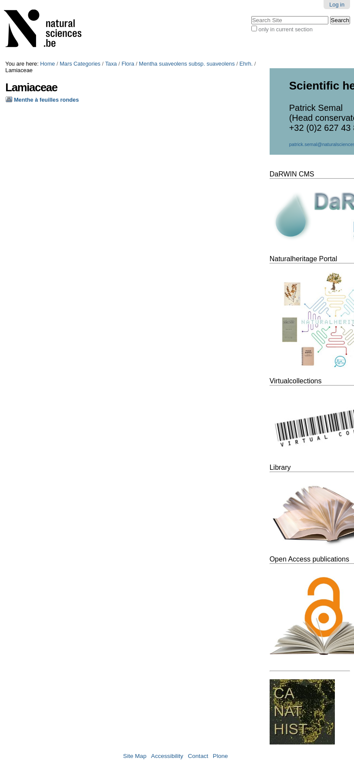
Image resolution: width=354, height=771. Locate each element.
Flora (127, 63)
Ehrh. (246, 63)
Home (47, 63)
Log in (336, 4)
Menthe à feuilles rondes (46, 99)
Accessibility (167, 756)
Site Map (135, 756)
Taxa (111, 63)
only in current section (285, 29)
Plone (220, 756)
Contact (198, 756)
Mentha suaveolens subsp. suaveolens (187, 63)
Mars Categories (80, 63)
